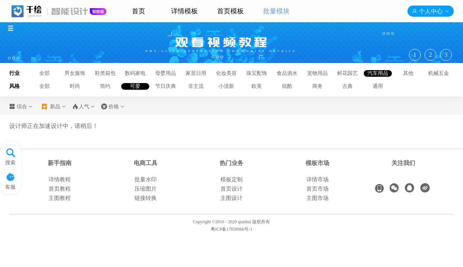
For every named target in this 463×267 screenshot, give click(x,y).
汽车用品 (377, 73)
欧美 (257, 86)
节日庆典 (165, 86)
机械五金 (438, 73)
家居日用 (196, 73)
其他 (408, 73)
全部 (44, 73)
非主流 (196, 86)
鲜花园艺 (347, 73)
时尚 (75, 86)
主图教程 (60, 198)
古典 (347, 86)
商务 (317, 86)
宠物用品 (317, 73)
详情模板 (184, 11)
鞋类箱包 (105, 73)
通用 (378, 86)
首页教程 (60, 189)
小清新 (226, 86)
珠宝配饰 (256, 73)
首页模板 (230, 11)
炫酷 (287, 86)
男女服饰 (74, 73)
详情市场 (317, 179)
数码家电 (135, 73)
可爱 (135, 86)
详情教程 (60, 179)
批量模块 (276, 11)
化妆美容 (226, 73)
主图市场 (317, 198)
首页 (138, 11)
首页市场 (317, 189)
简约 (105, 86)
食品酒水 (287, 73)
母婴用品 (165, 73)
